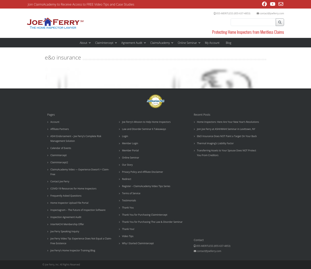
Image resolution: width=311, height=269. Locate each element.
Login (125, 136)
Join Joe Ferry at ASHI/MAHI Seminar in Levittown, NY (226, 129)
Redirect (126, 179)
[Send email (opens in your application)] (280, 4)
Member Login (130, 143)
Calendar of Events (60, 148)
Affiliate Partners (59, 129)
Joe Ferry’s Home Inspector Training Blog (72, 250)
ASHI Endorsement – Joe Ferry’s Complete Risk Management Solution (75, 138)
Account (54, 122)
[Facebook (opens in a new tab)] (264, 4)
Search (280, 22)
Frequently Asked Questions (66, 195)
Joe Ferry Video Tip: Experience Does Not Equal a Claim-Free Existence (81, 241)
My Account (212, 43)
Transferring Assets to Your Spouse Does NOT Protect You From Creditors (226, 153)
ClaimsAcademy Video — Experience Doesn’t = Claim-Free (79, 172)
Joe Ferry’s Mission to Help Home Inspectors (146, 122)
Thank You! (128, 229)
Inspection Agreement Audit (65, 217)
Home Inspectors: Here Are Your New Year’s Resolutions (228, 122)
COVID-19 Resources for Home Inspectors (73, 188)
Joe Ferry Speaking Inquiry (64, 231)
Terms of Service (131, 193)
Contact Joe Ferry (59, 181)
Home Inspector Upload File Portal (69, 203)
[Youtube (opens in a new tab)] (272, 4)
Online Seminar (187, 43)
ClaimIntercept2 (59, 162)
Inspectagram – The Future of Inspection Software (78, 210)
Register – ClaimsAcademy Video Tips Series (146, 186)
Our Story (127, 164)
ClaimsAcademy (160, 43)
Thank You (128, 207)
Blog (228, 43)
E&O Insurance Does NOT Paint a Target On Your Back (227, 136)
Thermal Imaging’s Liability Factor (215, 143)
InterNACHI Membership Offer (67, 224)
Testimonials (129, 200)
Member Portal (130, 150)
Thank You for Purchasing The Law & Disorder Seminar (152, 222)
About (83, 43)
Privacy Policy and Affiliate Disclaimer (142, 172)
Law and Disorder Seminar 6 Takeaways (144, 129)
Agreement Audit (131, 43)
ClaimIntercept (104, 43)
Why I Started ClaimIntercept (138, 243)
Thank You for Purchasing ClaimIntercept (144, 214)
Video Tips (127, 236)
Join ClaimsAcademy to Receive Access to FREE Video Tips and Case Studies (81, 4)
